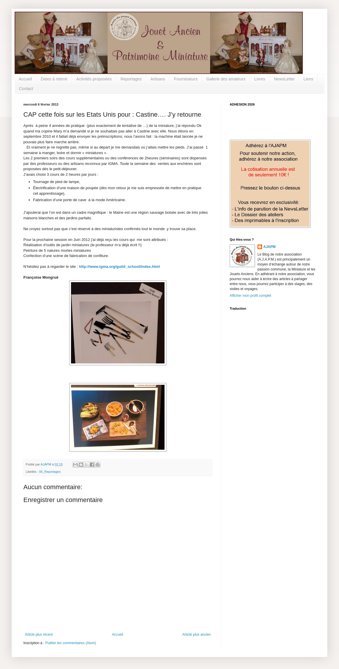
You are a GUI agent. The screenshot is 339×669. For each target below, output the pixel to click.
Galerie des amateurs (225, 79)
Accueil (25, 79)
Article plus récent (39, 634)
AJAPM (269, 247)
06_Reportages (50, 471)
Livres (259, 79)
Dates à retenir (54, 79)
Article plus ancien (196, 634)
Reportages (130, 79)
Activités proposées (94, 79)
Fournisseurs (186, 79)
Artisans (158, 79)
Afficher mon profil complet (250, 296)
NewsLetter (284, 79)
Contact (26, 88)
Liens (308, 79)
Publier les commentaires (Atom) (70, 643)
